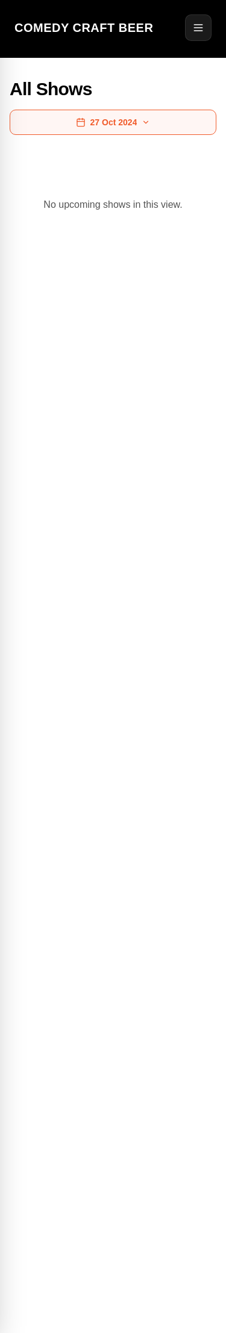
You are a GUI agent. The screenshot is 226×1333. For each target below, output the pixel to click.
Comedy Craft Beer (83, 27)
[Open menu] (198, 27)
